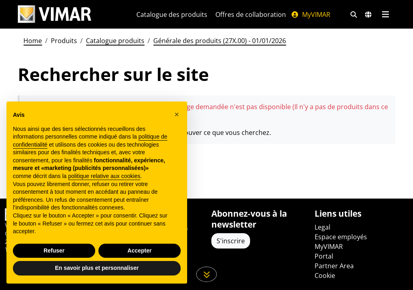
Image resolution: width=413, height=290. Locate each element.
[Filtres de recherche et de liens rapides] (354, 14)
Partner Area (334, 265)
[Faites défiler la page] (206, 274)
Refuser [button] (54, 250)
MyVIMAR (310, 14)
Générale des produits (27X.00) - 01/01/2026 (219, 40)
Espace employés (341, 236)
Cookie (325, 275)
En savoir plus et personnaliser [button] (97, 268)
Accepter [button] (139, 250)
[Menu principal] (385, 14)
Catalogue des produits (171, 14)
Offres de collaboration (250, 14)
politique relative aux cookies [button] (104, 176)
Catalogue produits (115, 40)
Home (32, 40)
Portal (324, 256)
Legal (322, 227)
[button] (176, 114)
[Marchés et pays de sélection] (368, 14)
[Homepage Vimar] (54, 14)
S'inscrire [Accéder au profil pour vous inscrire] (231, 240)
